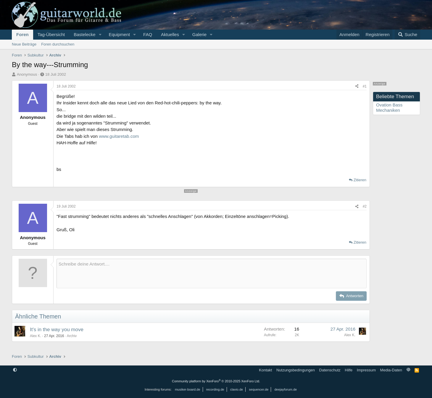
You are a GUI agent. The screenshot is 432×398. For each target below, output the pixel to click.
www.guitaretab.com (119, 136)
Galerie (199, 34)
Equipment (119, 34)
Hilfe (348, 370)
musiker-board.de (187, 389)
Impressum (366, 370)
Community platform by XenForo (216, 381)
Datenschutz (330, 370)
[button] (100, 35)
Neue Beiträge (24, 44)
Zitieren (360, 180)
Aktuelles (170, 34)
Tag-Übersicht (51, 34)
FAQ (147, 34)
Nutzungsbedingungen (295, 370)
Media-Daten (391, 370)
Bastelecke (84, 34)
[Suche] (407, 35)
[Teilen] (357, 86)
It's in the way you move (56, 329)
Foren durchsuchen (57, 44)
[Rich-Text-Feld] (212, 273)
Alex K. (35, 336)
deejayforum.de (285, 389)
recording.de (215, 389)
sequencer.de (258, 389)
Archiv (72, 336)
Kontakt (265, 370)
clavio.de (236, 389)
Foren (22, 34)
